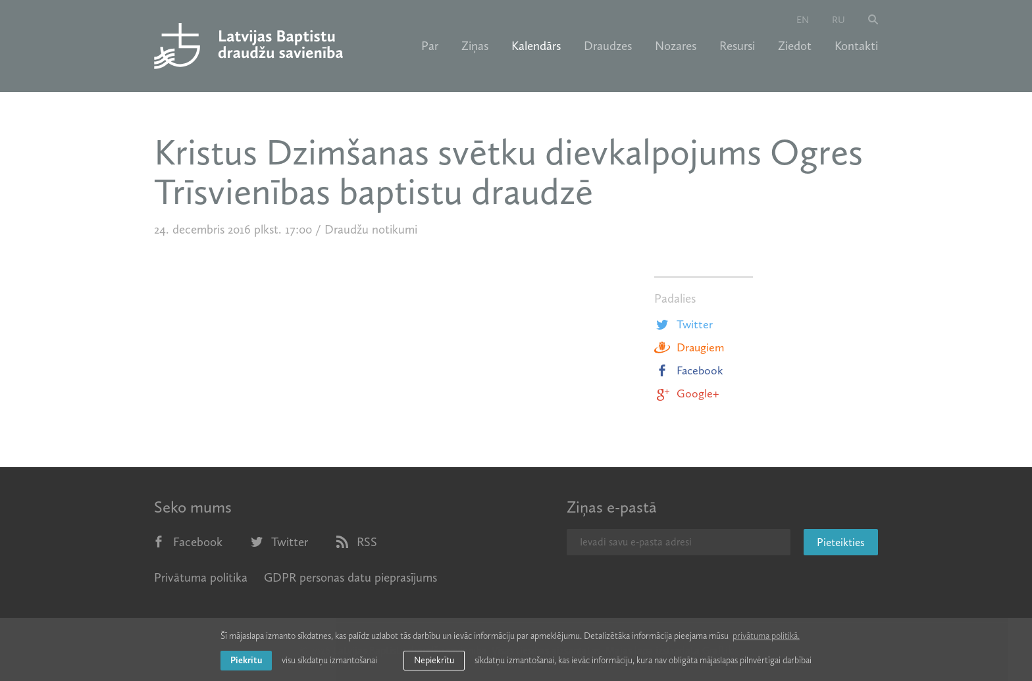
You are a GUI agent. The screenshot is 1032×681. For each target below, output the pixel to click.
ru (838, 20)
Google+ (686, 393)
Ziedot (795, 46)
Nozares (675, 46)
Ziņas (474, 46)
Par (429, 46)
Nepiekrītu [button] (434, 660)
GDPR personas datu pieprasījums (350, 577)
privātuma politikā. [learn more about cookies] (766, 636)
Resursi (737, 46)
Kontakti (856, 46)
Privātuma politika (200, 577)
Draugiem (689, 347)
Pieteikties (841, 542)
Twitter (683, 324)
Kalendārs (536, 46)
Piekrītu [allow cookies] (246, 660)
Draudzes (608, 46)
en (802, 20)
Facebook (688, 370)
